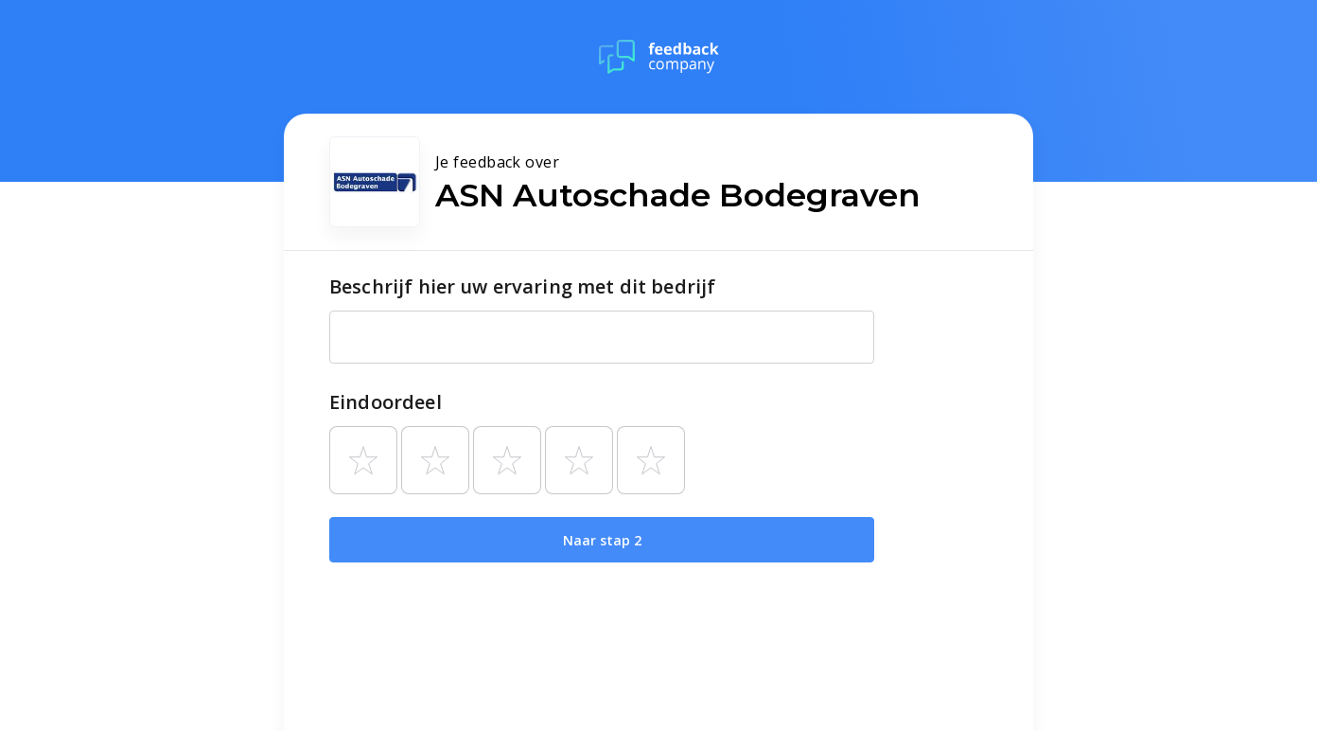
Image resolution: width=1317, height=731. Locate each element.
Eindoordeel (385, 402)
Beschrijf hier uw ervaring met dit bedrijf (522, 286)
